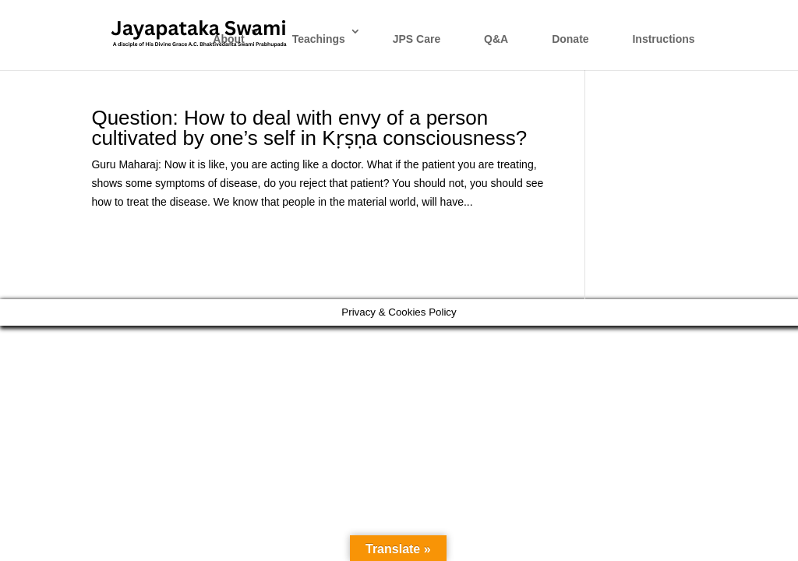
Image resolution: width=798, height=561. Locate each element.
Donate (570, 39)
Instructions (663, 39)
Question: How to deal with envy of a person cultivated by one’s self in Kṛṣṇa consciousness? (309, 128)
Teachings (318, 39)
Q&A (496, 39)
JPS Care (416, 39)
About (228, 39)
